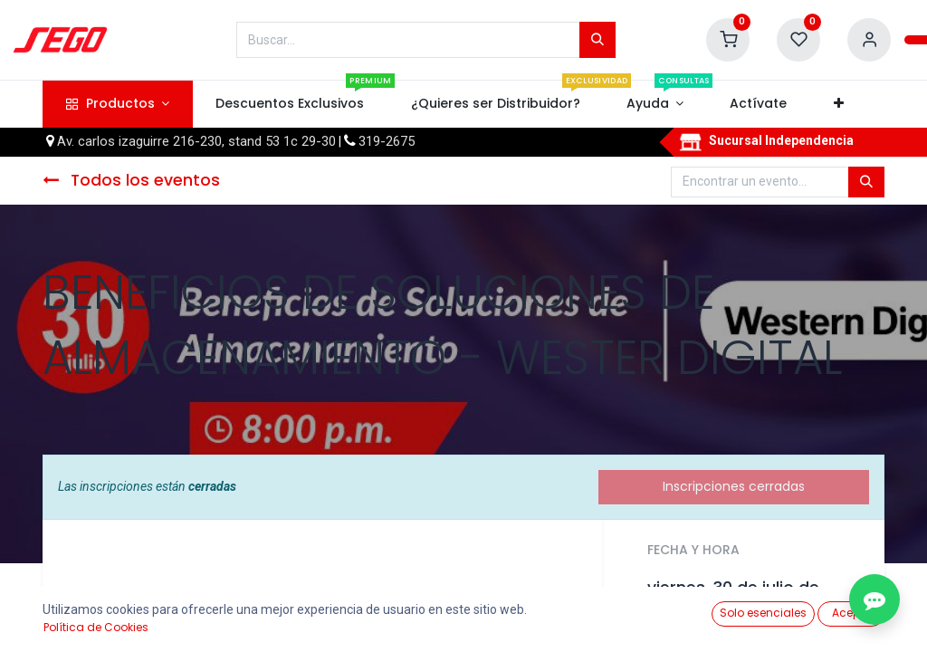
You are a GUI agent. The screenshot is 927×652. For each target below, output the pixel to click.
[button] (838, 104)
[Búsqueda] (597, 40)
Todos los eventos (131, 180)
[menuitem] (290, 104)
